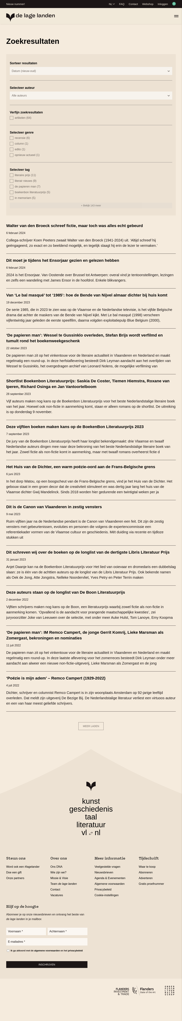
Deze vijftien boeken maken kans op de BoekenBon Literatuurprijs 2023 (84, 432)
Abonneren (146, 889)
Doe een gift (14, 889)
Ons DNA (56, 883)
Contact (133, 4)
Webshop (147, 4)
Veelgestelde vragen (107, 883)
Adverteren (146, 895)
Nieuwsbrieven (104, 889)
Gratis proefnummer (151, 900)
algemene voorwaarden (47, 969)
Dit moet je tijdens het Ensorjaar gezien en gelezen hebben (70, 260)
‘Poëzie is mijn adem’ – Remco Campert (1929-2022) (62, 695)
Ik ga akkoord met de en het (46, 969)
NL (110, 4)
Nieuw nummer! (15, 4)
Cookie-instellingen (107, 912)
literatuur (90, 842)
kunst (91, 818)
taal (91, 834)
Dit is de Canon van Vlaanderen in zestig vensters (60, 518)
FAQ (121, 4)
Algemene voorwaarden (110, 900)
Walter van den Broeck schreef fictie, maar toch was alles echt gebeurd (84, 225)
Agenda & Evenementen (110, 895)
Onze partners (15, 895)
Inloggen (163, 4)
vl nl (91, 849)
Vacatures (56, 912)
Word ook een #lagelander (22, 883)
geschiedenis (91, 826)
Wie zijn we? (58, 889)
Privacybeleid (103, 906)
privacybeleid (75, 969)
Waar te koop (147, 883)
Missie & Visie (59, 895)
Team (63, 900)
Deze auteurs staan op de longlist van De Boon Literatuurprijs (74, 609)
